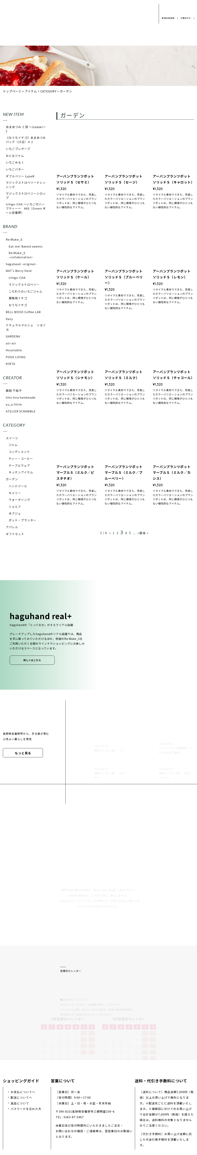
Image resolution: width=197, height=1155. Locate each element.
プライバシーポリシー (40, 1125)
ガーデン (12, 479)
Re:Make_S (14, 239)
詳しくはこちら (32, 660)
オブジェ (15, 513)
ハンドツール (18, 486)
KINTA (10, 364)
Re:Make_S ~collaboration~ (21, 255)
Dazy (9, 319)
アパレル (12, 527)
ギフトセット (15, 534)
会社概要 (71, 1125)
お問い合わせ (116, 1125)
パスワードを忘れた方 (26, 1068)
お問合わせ (185, 18)
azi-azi (11, 343)
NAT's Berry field (19, 271)
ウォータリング (19, 500)
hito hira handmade (21, 397)
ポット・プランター (22, 520)
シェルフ (15, 506)
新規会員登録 (167, 18)
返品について (20, 1062)
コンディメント (19, 452)
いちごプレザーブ (18, 149)
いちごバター (15, 169)
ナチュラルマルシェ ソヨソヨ (26, 327)
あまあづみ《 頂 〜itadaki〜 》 (26, 129)
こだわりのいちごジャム (25, 291)
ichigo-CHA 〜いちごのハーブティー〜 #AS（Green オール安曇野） (26, 208)
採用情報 (92, 1125)
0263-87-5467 (74, 1076)
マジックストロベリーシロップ (26, 195)
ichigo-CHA (17, 278)
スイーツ (12, 438)
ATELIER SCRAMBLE (21, 411)
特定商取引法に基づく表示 (153, 1125)
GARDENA (13, 336)
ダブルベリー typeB (20, 176)
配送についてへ (21, 1057)
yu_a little (14, 404)
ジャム (13, 445)
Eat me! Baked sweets (26, 246)
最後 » (144, 532)
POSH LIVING (16, 357)
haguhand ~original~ (21, 264)
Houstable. (14, 350)
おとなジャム (15, 156)
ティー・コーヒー (21, 459)
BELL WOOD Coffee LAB (23, 312)
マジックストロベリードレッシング (26, 184)
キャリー (15, 493)
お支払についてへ (23, 1051)
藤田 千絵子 (14, 390)
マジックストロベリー (24, 284)
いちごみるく (15, 162)
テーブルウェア (19, 465)
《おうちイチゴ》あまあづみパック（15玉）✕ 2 (26, 140)
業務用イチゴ (18, 298)
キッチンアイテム (21, 472)
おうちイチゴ (18, 305)
